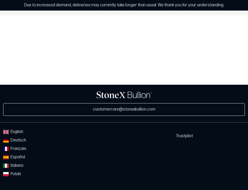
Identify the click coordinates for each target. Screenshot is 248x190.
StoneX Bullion (124, 95)
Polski (12, 174)
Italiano (13, 165)
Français (14, 148)
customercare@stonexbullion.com (124, 109)
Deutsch (14, 140)
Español (14, 157)
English (13, 131)
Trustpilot (184, 136)
